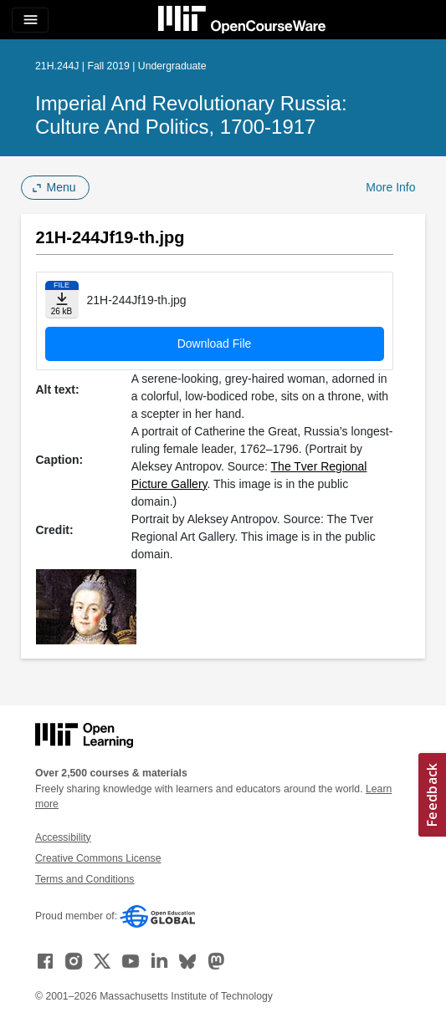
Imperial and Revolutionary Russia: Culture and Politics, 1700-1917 (191, 115)
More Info (390, 187)
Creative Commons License (98, 858)
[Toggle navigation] (30, 20)
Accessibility (63, 837)
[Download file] (62, 299)
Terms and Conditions (84, 879)
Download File (214, 343)
